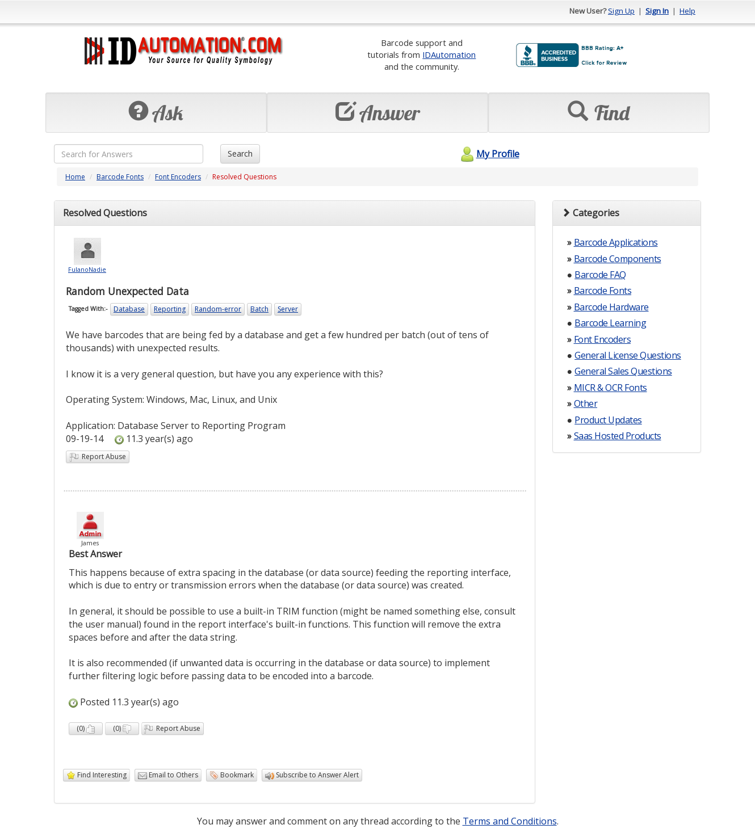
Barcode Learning (610, 323)
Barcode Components (617, 259)
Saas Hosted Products (617, 436)
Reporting (170, 309)
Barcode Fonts (120, 177)
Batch (259, 309)
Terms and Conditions (510, 821)
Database (129, 309)
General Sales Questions (623, 371)
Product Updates (608, 420)
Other (586, 403)
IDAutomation (449, 54)
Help (687, 11)
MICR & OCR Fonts (610, 387)
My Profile (488, 154)
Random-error (218, 309)
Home (75, 177)
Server (288, 309)
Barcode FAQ (600, 274)
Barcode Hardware (611, 307)
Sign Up (621, 11)
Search (240, 153)
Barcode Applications (616, 242)
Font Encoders (178, 177)
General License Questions (627, 355)
